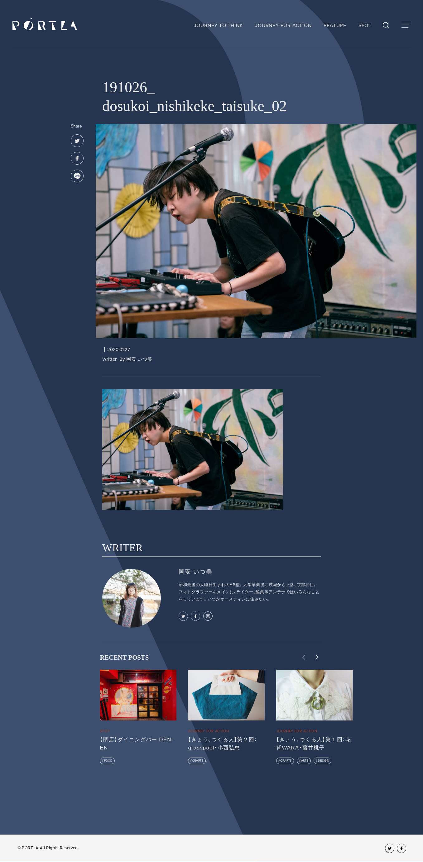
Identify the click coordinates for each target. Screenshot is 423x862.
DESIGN (323, 761)
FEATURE (335, 25)
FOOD (108, 761)
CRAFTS (198, 761)
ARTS (305, 761)
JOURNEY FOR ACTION (283, 25)
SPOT (365, 25)
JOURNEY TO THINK (218, 25)
